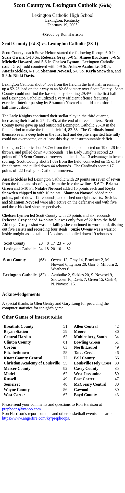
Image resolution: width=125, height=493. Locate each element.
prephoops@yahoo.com (21, 409)
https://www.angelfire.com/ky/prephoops (35, 418)
